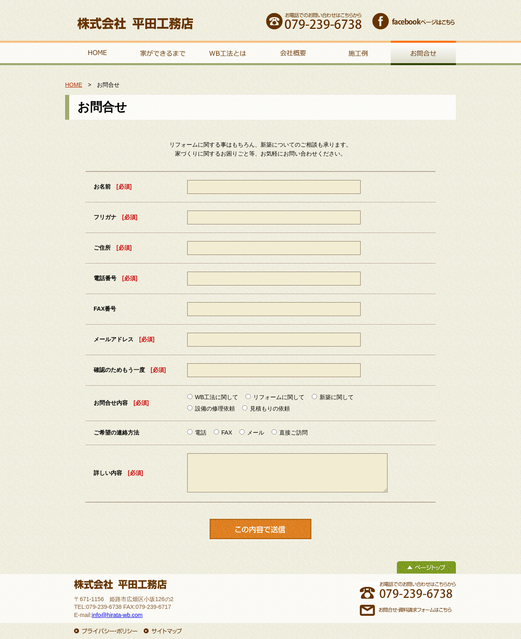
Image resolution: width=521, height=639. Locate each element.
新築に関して (333, 397)
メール (251, 432)
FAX (223, 432)
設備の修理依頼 (211, 408)
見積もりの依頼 (266, 408)
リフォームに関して (274, 397)
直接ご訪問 (289, 432)
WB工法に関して (212, 397)
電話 (196, 432)
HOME (73, 84)
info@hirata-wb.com (117, 615)
